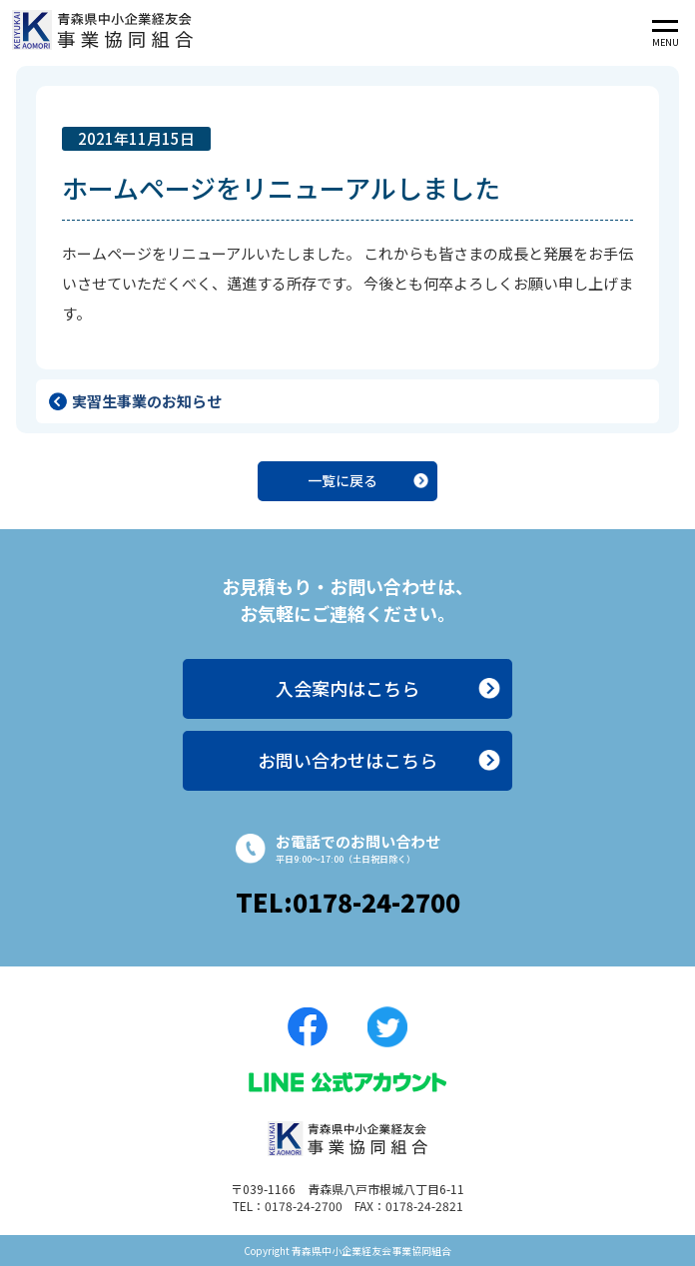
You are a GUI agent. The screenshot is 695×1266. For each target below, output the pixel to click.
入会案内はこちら (347, 688)
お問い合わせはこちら (347, 760)
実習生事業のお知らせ (147, 400)
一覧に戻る (342, 480)
